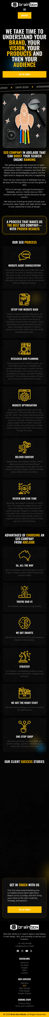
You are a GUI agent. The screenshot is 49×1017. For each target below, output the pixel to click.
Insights (24, 968)
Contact (24, 973)
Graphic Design (24, 993)
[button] (24, 9)
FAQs (24, 970)
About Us (24, 962)
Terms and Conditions (24, 1006)
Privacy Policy (25, 1003)
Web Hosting (24, 988)
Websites (24, 983)
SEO (24, 986)
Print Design (24, 991)
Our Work (25, 965)
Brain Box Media (18, 1014)
